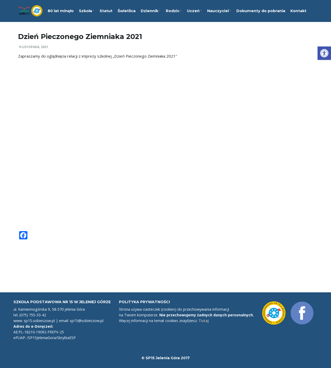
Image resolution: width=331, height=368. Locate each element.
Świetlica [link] (127, 11)
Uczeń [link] (194, 11)
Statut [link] (106, 11)
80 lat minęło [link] (61, 11)
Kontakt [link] (298, 11)
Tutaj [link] (204, 320)
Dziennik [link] (150, 11)
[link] (324, 53)
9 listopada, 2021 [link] (33, 47)
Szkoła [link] (86, 11)
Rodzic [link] (173, 11)
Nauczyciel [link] (219, 11)
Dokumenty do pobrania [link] (260, 11)
